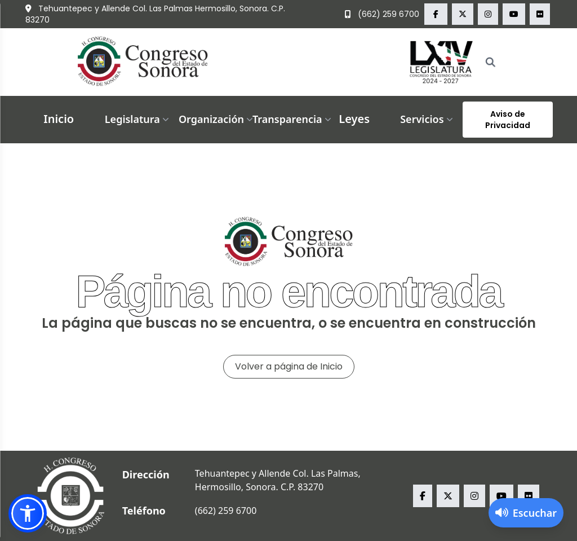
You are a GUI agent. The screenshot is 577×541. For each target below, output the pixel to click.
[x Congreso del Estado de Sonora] (463, 14)
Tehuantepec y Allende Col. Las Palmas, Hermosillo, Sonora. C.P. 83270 (278, 480)
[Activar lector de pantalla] (526, 512)
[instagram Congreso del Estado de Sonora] (488, 14)
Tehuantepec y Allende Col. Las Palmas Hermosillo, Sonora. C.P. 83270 (155, 14)
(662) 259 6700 (382, 14)
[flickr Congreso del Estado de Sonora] (539, 14)
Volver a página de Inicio (289, 366)
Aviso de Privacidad (507, 119)
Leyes (354, 118)
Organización (217, 119)
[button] (27, 513)
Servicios (427, 119)
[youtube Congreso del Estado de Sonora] (513, 14)
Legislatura (138, 119)
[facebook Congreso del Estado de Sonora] (436, 14)
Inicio (58, 118)
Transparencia (293, 119)
